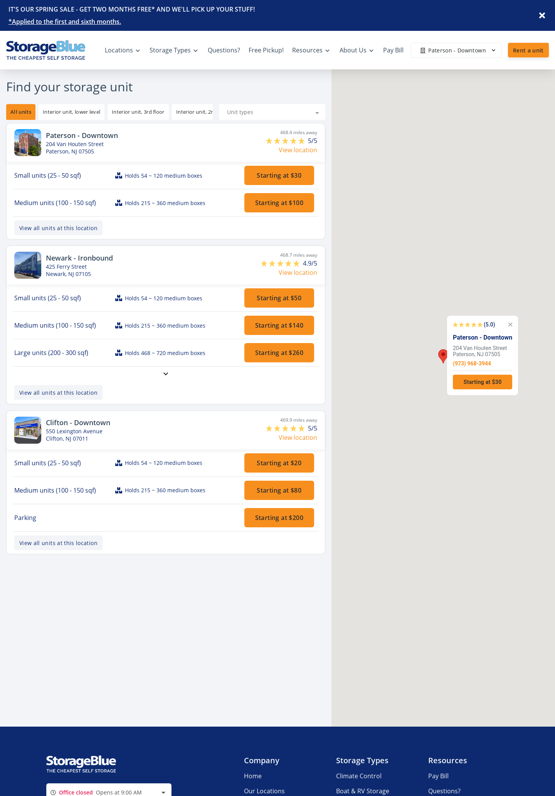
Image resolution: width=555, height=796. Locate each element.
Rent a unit (528, 50)
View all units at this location (58, 228)
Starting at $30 (279, 175)
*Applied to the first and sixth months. (64, 21)
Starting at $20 (279, 463)
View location (298, 150)
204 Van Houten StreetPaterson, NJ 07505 (480, 351)
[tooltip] (71, 112)
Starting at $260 (279, 352)
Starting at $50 (279, 298)
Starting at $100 (279, 203)
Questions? (444, 791)
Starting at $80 (279, 490)
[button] (443, 356)
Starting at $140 (279, 325)
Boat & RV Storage (362, 791)
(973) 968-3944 (472, 363)
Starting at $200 (279, 517)
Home (253, 776)
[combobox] (272, 112)
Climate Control (359, 776)
